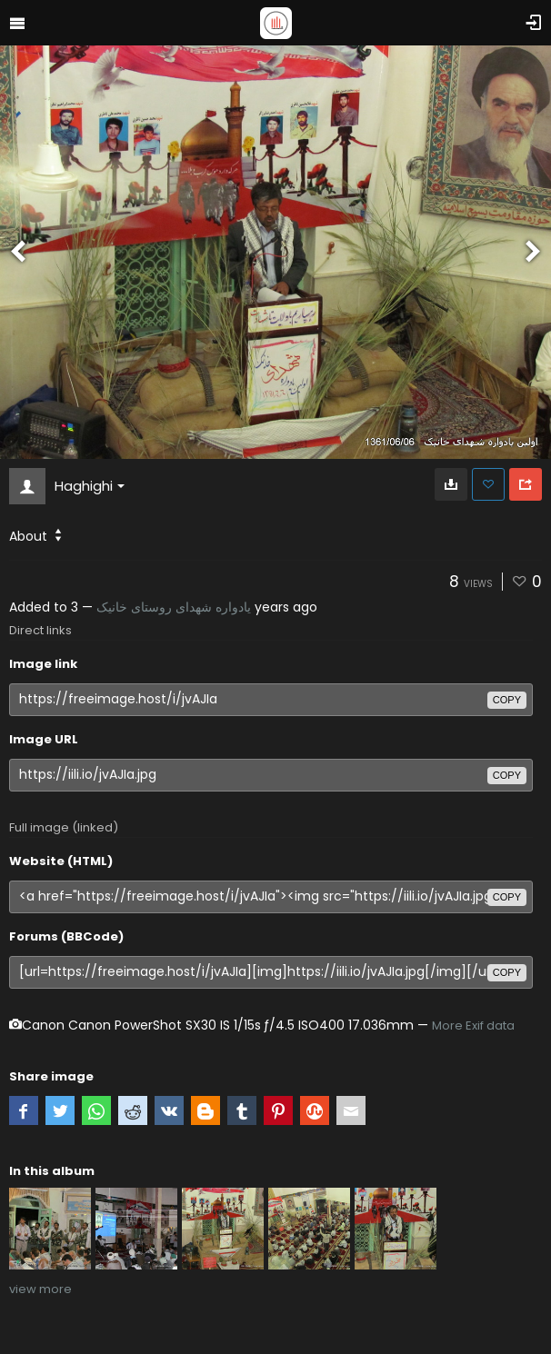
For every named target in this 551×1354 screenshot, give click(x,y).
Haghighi (90, 485)
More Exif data (473, 1025)
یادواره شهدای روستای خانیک (173, 607)
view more (40, 1289)
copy (507, 699)
